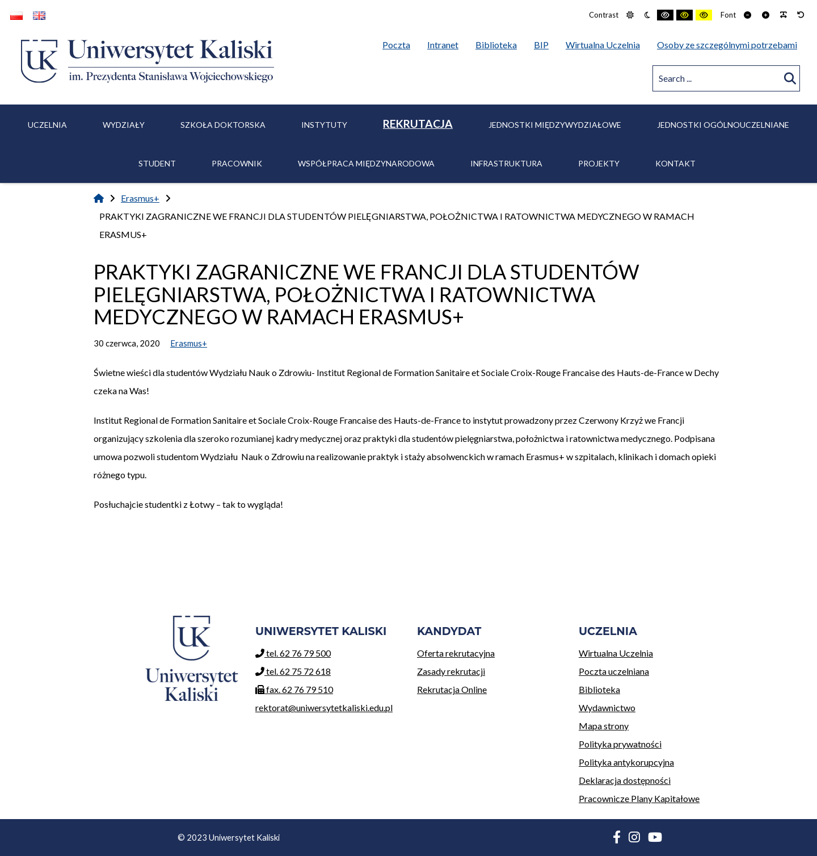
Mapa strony (604, 725)
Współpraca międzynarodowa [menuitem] (366, 163)
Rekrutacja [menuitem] (418, 123)
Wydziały (124, 125)
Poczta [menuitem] (399, 42)
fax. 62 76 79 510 (294, 689)
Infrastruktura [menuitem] (506, 163)
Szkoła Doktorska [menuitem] (223, 125)
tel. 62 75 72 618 (293, 671)
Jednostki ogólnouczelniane (723, 125)
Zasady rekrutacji (489, 669)
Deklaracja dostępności (625, 780)
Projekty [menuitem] (599, 163)
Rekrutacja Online (489, 687)
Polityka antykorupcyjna (626, 762)
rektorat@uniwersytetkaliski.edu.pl (324, 707)
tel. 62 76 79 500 (293, 653)
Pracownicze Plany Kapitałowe (639, 798)
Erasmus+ (140, 198)
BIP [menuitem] (544, 42)
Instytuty (324, 125)
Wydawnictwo (651, 706)
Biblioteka (651, 687)
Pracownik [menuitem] (237, 163)
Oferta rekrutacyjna (489, 651)
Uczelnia (47, 125)
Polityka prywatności (620, 743)
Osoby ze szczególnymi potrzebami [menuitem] (727, 44)
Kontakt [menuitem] (675, 163)
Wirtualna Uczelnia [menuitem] (606, 42)
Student (157, 163)
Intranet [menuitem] (442, 44)
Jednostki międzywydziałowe (554, 125)
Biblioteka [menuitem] (499, 42)
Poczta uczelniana (651, 669)
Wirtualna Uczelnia (651, 651)
